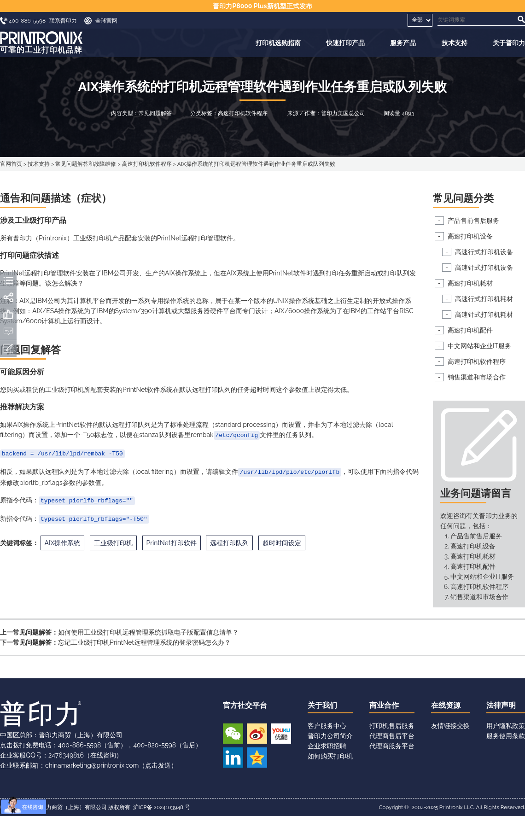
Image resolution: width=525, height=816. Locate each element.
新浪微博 (257, 733)
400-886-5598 (79, 745)
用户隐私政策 (505, 725)
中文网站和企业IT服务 (479, 346)
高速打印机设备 (470, 236)
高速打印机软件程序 (147, 164)
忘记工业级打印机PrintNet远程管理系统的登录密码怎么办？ (144, 642)
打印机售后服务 (391, 725)
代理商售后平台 (391, 736)
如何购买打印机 (330, 756)
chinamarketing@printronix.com (92, 765)
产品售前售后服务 (473, 220)
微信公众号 (233, 733)
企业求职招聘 (327, 746)
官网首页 (11, 164)
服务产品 (403, 43)
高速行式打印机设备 (484, 252)
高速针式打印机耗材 (484, 314)
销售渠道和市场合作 (477, 377)
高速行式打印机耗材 (484, 299)
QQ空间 (257, 757)
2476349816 (66, 755)
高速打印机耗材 (470, 283)
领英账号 (233, 757)
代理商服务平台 (391, 746)
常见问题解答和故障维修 (85, 164)
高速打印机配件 (470, 330)
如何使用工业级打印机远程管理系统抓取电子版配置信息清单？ (148, 632)
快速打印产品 (345, 43)
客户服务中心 (327, 725)
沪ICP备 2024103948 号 (161, 807)
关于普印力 (509, 43)
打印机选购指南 (278, 43)
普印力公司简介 (330, 736)
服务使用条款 (505, 736)
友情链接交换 (450, 725)
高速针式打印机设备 (484, 267)
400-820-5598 (154, 745)
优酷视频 (281, 733)
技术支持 (454, 43)
